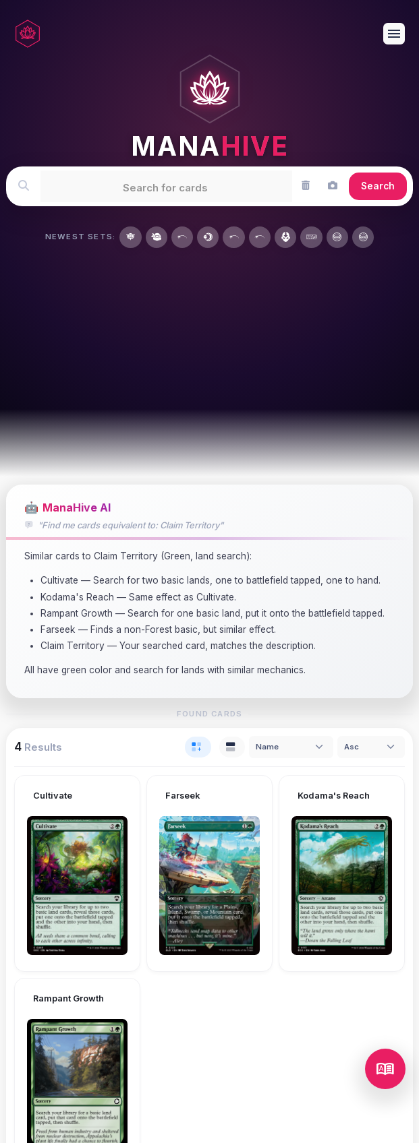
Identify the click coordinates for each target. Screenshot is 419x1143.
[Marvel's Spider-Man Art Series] (363, 237)
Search (378, 186)
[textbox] (165, 186)
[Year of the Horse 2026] (182, 237)
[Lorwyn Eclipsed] (208, 237)
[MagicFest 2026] (233, 237)
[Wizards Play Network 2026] (260, 237)
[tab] (198, 747)
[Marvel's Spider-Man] (337, 237)
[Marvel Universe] (311, 237)
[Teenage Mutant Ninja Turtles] (156, 237)
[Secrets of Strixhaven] (130, 237)
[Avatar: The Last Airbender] (285, 237)
